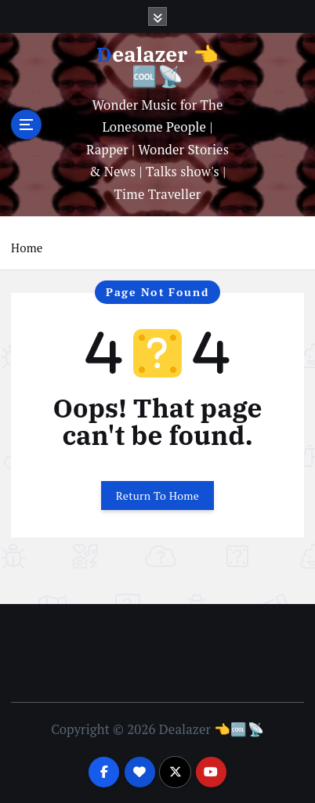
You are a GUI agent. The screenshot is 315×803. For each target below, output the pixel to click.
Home (26, 247)
